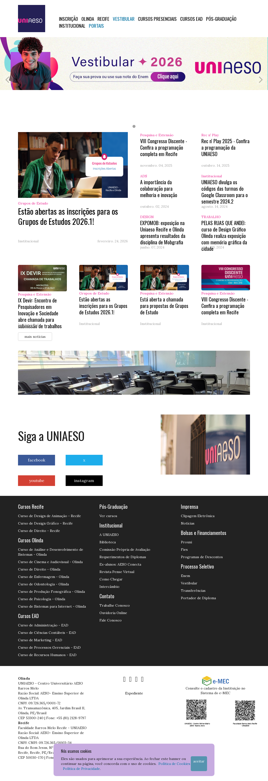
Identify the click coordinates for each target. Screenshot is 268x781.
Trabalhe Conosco (114, 605)
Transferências (193, 590)
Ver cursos (108, 516)
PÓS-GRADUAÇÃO (221, 18)
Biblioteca (107, 542)
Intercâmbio (109, 586)
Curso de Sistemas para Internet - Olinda (52, 606)
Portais (96, 25)
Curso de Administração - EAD (43, 625)
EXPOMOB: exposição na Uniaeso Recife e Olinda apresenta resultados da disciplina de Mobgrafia (162, 232)
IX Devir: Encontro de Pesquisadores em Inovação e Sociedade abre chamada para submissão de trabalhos (40, 313)
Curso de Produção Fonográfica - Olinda (51, 591)
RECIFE (103, 18)
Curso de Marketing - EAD (40, 640)
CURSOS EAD (191, 18)
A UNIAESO (109, 534)
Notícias (187, 523)
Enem (185, 576)
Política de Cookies (174, 763)
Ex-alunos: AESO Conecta (120, 564)
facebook (36, 460)
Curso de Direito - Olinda (39, 569)
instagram (84, 480)
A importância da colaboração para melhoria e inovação (158, 188)
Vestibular (123, 18)
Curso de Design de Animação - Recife (49, 516)
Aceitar (199, 761)
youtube (36, 480)
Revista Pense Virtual (116, 572)
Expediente (134, 693)
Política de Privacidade (81, 768)
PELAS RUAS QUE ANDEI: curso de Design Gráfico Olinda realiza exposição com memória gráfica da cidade (224, 235)
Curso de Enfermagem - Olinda (43, 576)
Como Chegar (111, 579)
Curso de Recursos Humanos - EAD (47, 655)
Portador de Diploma (198, 598)
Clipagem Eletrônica (197, 516)
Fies (184, 549)
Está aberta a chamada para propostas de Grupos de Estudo (164, 306)
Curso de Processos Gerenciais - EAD (49, 647)
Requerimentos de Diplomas (122, 557)
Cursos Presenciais (157, 18)
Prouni (186, 542)
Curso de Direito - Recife (39, 530)
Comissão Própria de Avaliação (124, 549)
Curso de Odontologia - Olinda (43, 584)
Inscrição (68, 18)
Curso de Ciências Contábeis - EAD (47, 632)
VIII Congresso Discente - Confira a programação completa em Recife (163, 147)
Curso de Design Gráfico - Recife (45, 523)
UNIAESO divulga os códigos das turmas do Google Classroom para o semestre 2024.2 (224, 191)
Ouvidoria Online (113, 613)
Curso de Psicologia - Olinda (41, 599)
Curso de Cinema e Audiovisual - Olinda (50, 562)
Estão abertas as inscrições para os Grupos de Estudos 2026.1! (68, 216)
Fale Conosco (110, 620)
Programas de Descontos (202, 557)
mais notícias (35, 336)
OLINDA (87, 18)
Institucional (72, 25)
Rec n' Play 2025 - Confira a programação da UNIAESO (225, 147)
